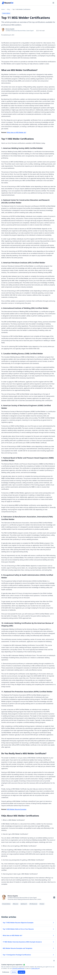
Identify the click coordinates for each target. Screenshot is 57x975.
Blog (8, 9)
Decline (14, 972)
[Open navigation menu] (53, 2)
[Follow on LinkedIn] (54, 897)
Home (3, 9)
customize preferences (18, 968)
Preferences (5, 972)
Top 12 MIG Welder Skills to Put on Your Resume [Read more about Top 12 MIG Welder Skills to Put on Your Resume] (28, 929)
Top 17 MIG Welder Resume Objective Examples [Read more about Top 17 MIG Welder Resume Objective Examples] (28, 923)
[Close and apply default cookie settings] (54, 960)
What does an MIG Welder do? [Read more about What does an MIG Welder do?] (28, 935)
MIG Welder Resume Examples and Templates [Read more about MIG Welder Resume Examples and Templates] (28, 948)
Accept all (21, 972)
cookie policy (35, 968)
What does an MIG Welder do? (16, 132)
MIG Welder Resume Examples (16, 809)
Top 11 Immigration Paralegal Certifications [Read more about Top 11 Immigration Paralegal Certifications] (28, 955)
